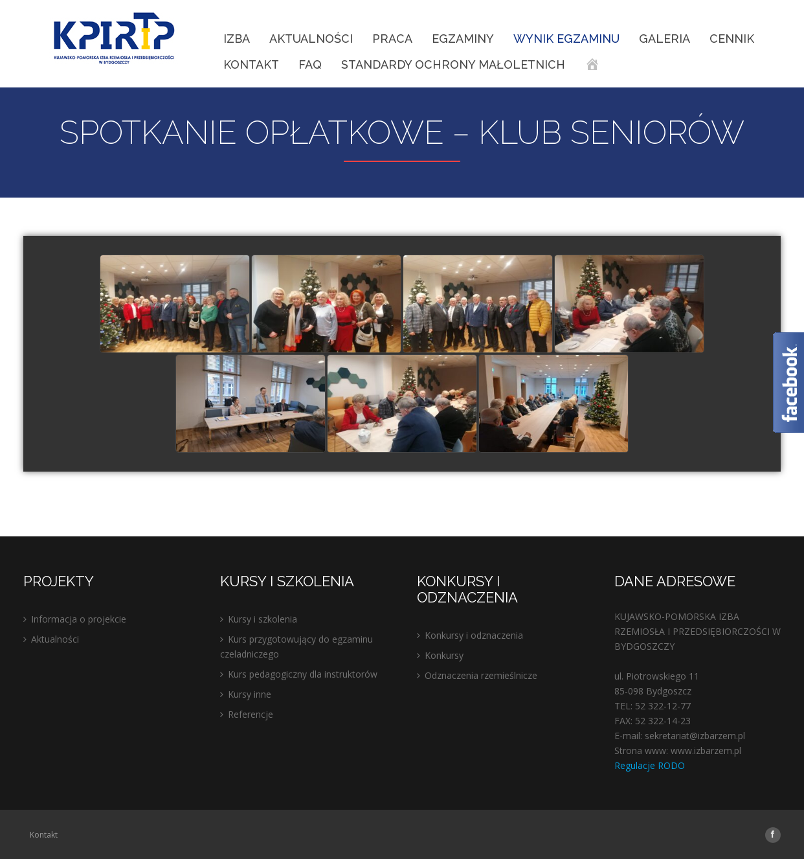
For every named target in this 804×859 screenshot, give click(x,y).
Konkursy (444, 655)
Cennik (731, 38)
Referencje (250, 714)
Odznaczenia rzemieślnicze (481, 675)
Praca (392, 38)
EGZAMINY (463, 38)
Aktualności (311, 38)
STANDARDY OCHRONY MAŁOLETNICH (453, 64)
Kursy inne (249, 694)
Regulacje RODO (649, 765)
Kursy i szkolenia (262, 619)
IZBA (236, 38)
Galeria (664, 38)
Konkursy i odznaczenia (474, 635)
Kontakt (251, 64)
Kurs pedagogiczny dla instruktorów (302, 674)
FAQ (310, 64)
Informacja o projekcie (78, 619)
